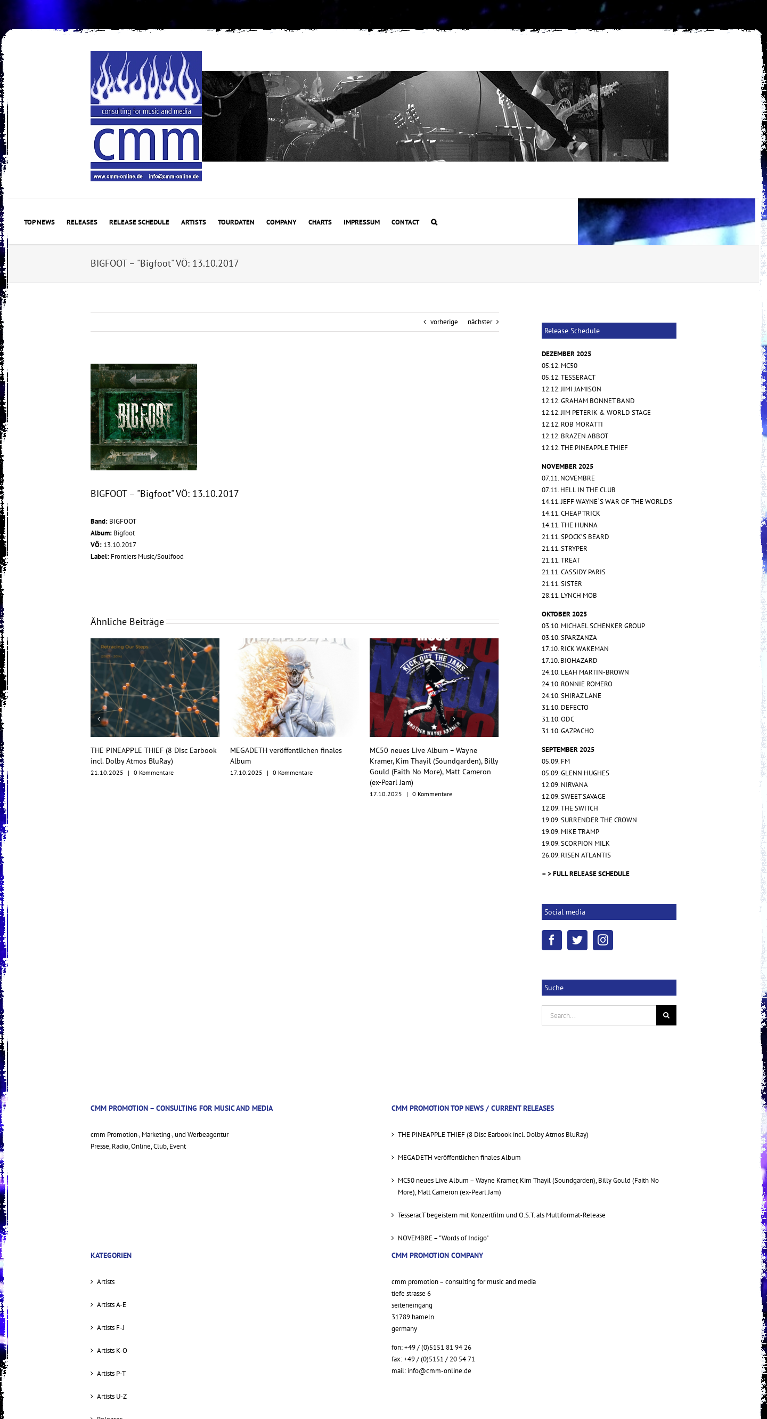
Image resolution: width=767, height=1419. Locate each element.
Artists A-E (111, 1304)
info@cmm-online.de (439, 1370)
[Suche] (666, 1015)
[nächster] (454, 719)
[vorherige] (99, 719)
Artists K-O (112, 1350)
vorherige (444, 321)
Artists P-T (111, 1373)
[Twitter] (577, 940)
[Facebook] (552, 940)
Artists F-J (111, 1327)
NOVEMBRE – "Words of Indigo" (443, 1237)
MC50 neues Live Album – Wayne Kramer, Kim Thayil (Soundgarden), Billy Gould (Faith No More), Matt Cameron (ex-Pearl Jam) (528, 1186)
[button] (434, 221)
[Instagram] (603, 940)
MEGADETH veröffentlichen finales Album (459, 1157)
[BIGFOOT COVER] (144, 417)
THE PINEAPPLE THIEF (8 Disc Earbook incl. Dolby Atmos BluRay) (493, 1134)
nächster (480, 321)
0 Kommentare (154, 772)
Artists (106, 1281)
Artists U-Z (112, 1396)
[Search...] (599, 1015)
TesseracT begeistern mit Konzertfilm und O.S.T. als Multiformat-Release (502, 1215)
